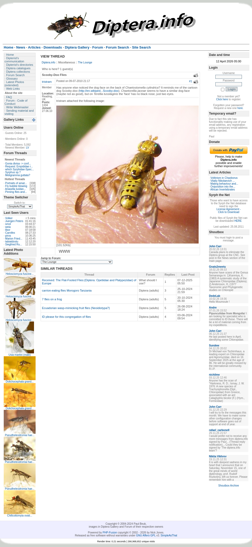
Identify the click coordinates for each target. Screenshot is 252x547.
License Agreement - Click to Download (228, 211)
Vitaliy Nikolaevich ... (223, 180)
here (240, 108)
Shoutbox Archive (228, 485)
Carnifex (10, 232)
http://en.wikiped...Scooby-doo (98, 90)
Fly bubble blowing (16, 186)
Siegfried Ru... (13, 244)
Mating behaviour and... (224, 183)
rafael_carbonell (219, 430)
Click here (222, 99)
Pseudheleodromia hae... (19, 435)
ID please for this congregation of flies (66, 316)
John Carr (215, 246)
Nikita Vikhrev (218, 456)
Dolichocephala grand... (19, 381)
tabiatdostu (11, 241)
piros (8, 235)
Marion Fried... (13, 238)
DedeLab (214, 295)
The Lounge (85, 62)
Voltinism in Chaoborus (224, 177)
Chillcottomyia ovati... (19, 515)
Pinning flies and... (16, 191)
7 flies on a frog (52, 299)
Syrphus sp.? (13, 172)
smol (8, 224)
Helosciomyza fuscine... (19, 273)
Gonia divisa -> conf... (18, 163)
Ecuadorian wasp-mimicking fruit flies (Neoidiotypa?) (76, 308)
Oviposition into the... (223, 186)
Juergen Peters (14, 221)
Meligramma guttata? (17, 175)
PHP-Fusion (110, 532)
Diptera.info (48, 62)
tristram (47, 81)
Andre (213, 307)
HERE (238, 220)
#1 (190, 81)
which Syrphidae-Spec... (19, 169)
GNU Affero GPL (146, 535)
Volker (9, 218)
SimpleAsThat (169, 535)
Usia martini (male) (19, 354)
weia (8, 226)
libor (7, 229)
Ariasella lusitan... (15, 189)
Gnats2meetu (217, 266)
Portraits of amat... (16, 183)
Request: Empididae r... (19, 166)
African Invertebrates (222, 189)
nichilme (214, 374)
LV (27, 147)
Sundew (214, 345)
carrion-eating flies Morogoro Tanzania (67, 290)
